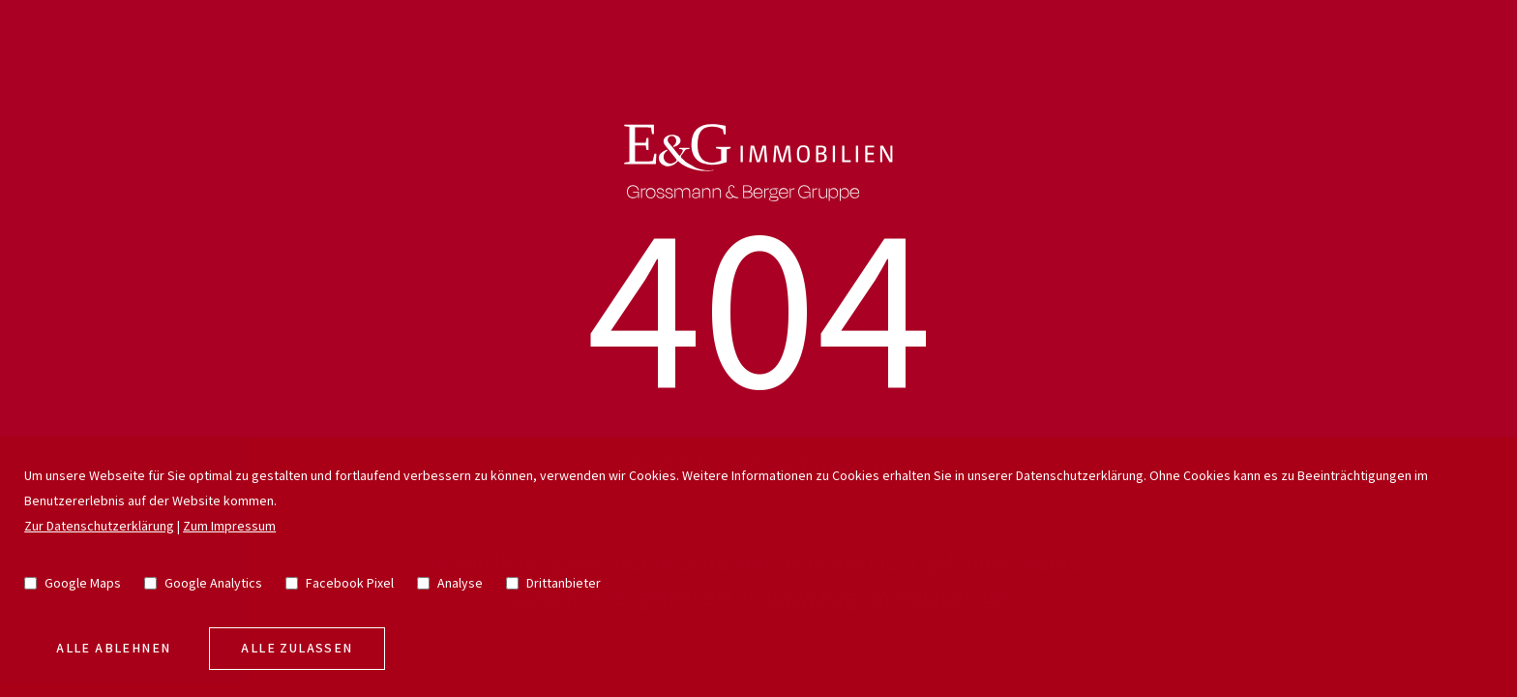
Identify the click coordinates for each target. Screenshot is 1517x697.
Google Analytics (203, 583)
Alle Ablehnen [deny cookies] (113, 648)
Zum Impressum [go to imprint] (229, 526)
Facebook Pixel (339, 583)
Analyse (450, 583)
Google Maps (72, 583)
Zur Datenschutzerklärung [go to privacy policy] (99, 526)
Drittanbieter (553, 583)
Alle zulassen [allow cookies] (296, 648)
